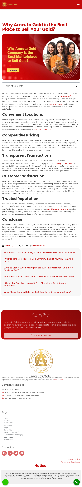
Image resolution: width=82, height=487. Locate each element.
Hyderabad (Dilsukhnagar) (13, 454)
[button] (78, 4)
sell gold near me (42, 129)
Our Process (8, 445)
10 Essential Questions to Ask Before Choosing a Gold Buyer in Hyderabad (35, 284)
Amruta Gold (67, 96)
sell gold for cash (64, 163)
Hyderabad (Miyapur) (11, 452)
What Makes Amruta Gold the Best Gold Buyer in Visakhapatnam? (37, 292)
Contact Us (8, 449)
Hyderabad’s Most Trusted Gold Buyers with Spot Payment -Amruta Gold (38, 260)
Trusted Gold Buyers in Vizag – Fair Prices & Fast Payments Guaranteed (40, 252)
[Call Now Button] (76, 482)
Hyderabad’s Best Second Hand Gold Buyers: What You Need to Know (39, 276)
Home (6, 437)
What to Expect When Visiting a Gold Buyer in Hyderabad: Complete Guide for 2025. (38, 269)
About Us (7, 440)
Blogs (6, 447)
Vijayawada (8, 456)
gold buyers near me (57, 209)
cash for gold (55, 104)
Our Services (8, 442)
